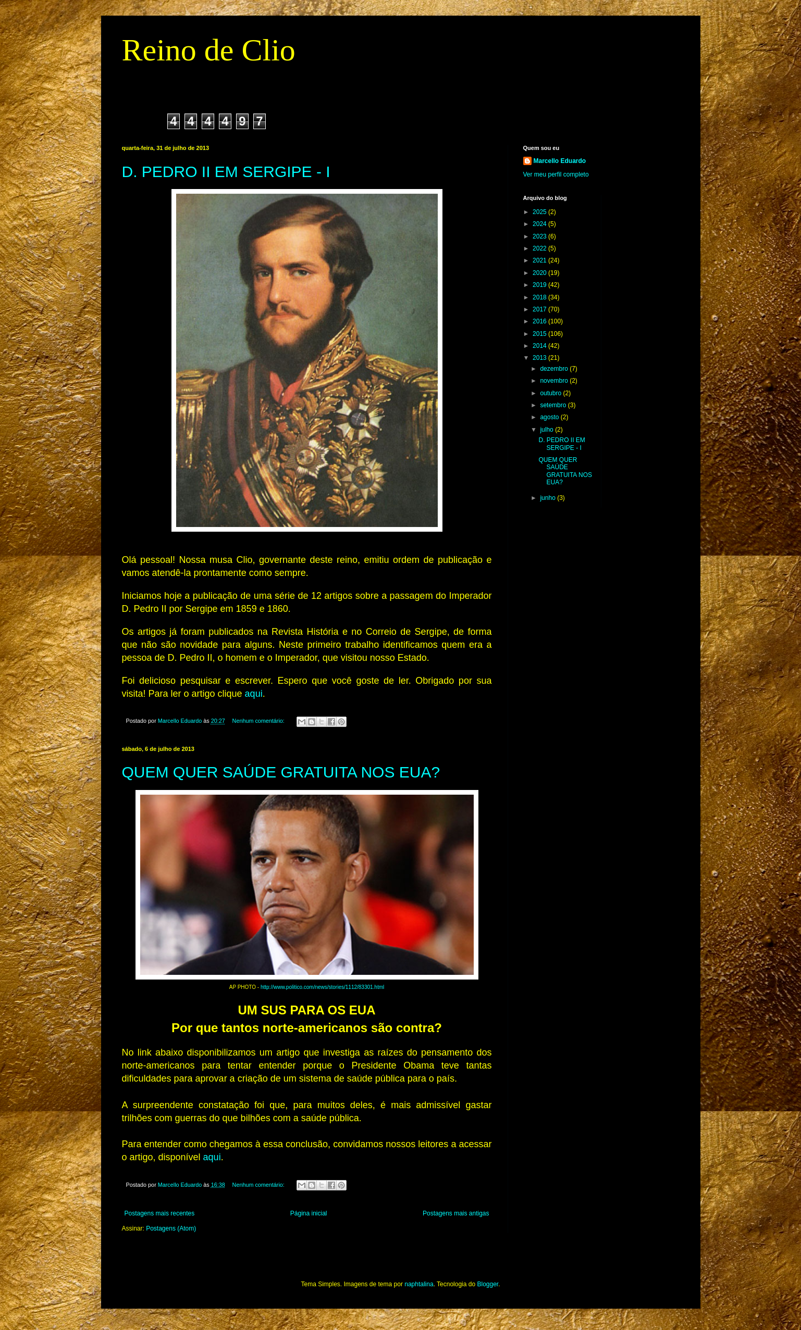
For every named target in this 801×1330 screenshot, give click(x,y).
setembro (554, 405)
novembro (555, 380)
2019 (540, 284)
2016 (540, 321)
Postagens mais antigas (456, 1213)
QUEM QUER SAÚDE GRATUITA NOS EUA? (281, 772)
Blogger (487, 1284)
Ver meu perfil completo (556, 174)
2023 (540, 236)
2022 (540, 248)
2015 (540, 333)
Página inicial (308, 1213)
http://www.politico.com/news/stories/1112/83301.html (322, 987)
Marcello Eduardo (560, 161)
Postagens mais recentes (160, 1213)
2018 (540, 297)
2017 (540, 309)
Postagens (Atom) (171, 1228)
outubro (551, 393)
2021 (540, 260)
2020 (540, 273)
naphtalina (418, 1284)
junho (548, 497)
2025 (540, 212)
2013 (540, 357)
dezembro (555, 368)
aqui (254, 693)
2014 (540, 345)
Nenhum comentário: (259, 721)
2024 (540, 224)
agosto (550, 417)
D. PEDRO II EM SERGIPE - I (226, 171)
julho (547, 429)
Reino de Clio (208, 50)
